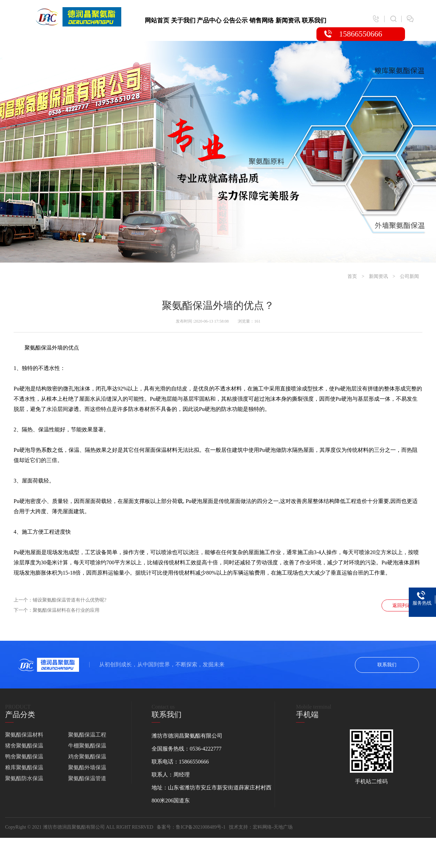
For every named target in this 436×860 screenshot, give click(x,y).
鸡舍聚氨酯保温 (87, 756)
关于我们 (183, 20)
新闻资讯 (288, 20)
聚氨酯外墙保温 (87, 767)
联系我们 (314, 20)
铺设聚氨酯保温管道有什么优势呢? (69, 600)
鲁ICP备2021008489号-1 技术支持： (214, 827)
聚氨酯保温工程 (87, 735)
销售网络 (261, 20)
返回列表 (401, 605)
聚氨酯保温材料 (24, 735)
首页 (352, 276)
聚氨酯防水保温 (24, 778)
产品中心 (209, 20)
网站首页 (157, 20)
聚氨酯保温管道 (87, 778)
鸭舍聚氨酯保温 (24, 756)
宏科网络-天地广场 (273, 827)
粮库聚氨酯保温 (24, 767)
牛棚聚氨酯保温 (87, 745)
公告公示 (235, 20)
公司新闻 (409, 276)
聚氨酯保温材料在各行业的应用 (66, 610)
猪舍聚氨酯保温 (24, 745)
